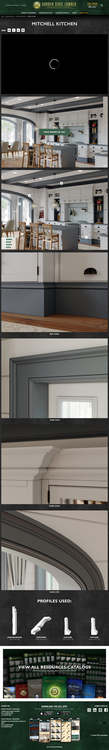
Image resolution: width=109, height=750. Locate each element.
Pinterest (100, 710)
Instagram (89, 710)
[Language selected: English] (103, 723)
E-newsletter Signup (12, 5)
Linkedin (94, 710)
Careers (23, 5)
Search (101, 5)
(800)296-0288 (9, 725)
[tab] (29, 13)
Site (54, 747)
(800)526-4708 (9, 713)
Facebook (106, 710)
